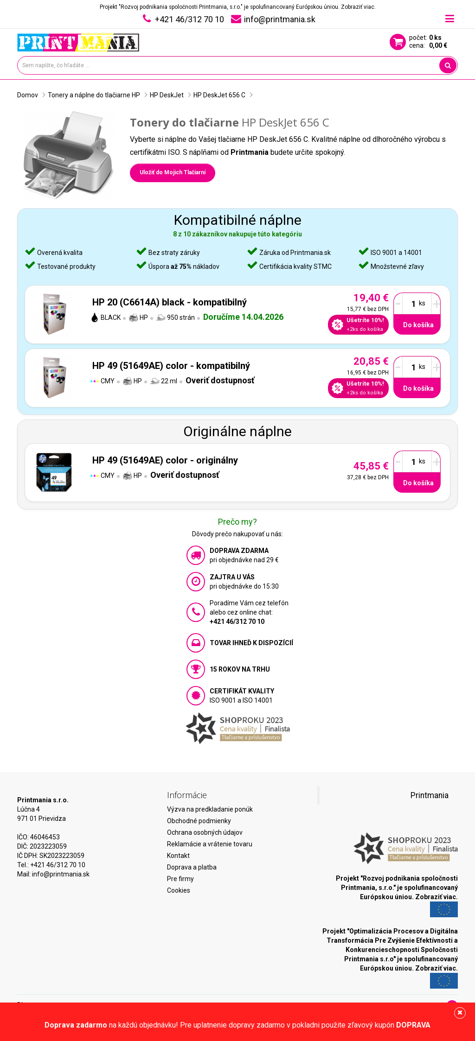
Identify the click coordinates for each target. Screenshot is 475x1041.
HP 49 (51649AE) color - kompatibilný (171, 365)
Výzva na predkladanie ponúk (210, 809)
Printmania (430, 795)
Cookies (178, 890)
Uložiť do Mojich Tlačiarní (172, 172)
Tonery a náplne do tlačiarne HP (94, 95)
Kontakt (178, 855)
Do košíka (418, 325)
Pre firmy (180, 878)
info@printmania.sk (61, 874)
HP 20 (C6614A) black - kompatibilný (169, 302)
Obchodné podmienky (199, 821)
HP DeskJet (167, 95)
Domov (27, 95)
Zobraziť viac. (358, 7)
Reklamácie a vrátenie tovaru (209, 844)
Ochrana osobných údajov (205, 832)
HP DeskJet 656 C (219, 95)
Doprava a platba (192, 867)
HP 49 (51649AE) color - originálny (165, 460)
